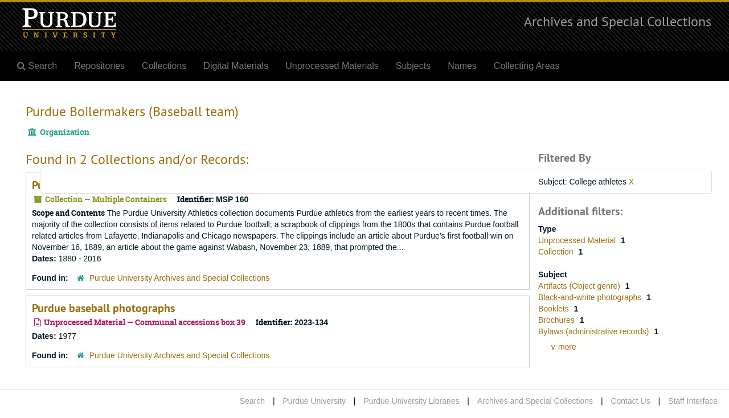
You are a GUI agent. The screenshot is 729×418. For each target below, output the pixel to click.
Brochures (557, 320)
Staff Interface (693, 400)
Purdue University (314, 400)
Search (252, 400)
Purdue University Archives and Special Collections (179, 277)
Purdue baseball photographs (103, 308)
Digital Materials (235, 66)
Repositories (99, 66)
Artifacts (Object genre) (580, 285)
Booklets (554, 308)
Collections (164, 66)
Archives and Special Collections (617, 21)
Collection (556, 251)
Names (462, 66)
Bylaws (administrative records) (594, 331)
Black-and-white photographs (591, 297)
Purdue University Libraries (411, 400)
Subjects (413, 66)
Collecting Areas (527, 66)
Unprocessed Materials (332, 66)
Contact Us (630, 400)
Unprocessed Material (578, 240)
